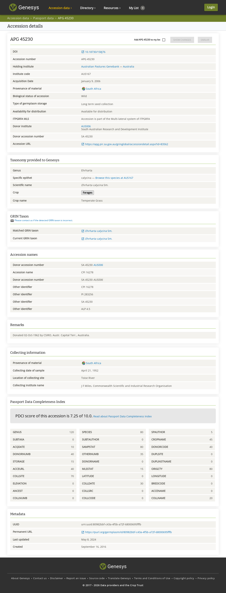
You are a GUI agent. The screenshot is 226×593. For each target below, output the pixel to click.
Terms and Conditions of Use (152, 578)
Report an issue (76, 578)
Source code (97, 578)
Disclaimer (56, 578)
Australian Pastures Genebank (100, 66)
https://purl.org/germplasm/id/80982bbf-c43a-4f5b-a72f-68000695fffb (126, 532)
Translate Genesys (119, 578)
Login (211, 7)
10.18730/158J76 (93, 52)
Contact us (40, 578)
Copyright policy (184, 578)
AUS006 (86, 126)
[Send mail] (12, 221)
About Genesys (20, 578)
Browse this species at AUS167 (114, 178)
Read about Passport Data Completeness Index (122, 416)
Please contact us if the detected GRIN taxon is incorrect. (41, 220)
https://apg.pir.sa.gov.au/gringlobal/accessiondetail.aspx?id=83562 (124, 144)
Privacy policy (206, 578)
